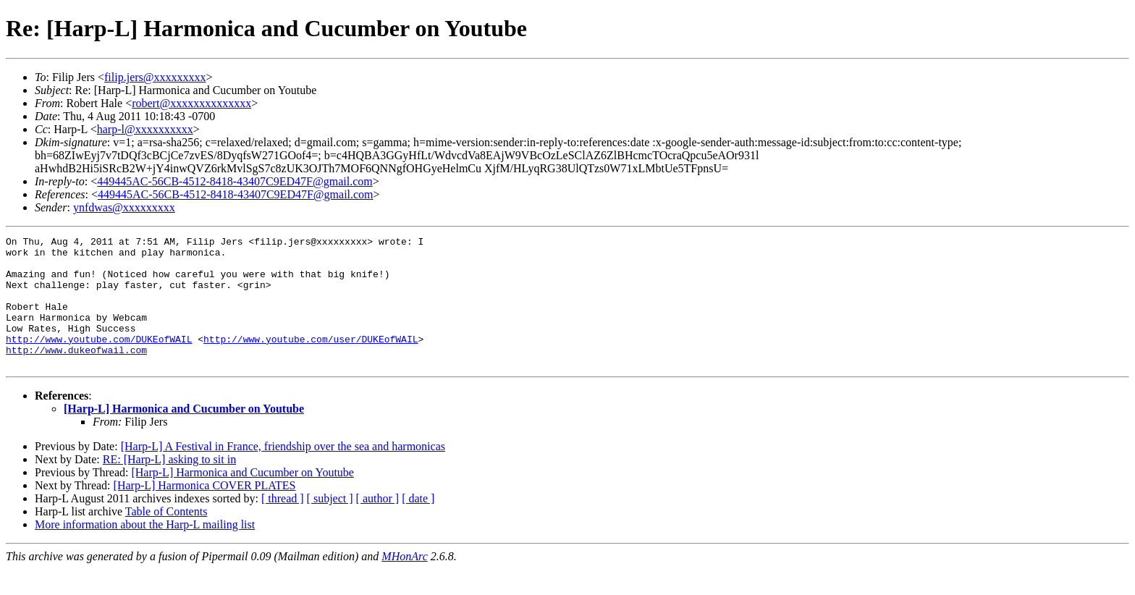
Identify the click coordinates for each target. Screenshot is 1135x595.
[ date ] (418, 524)
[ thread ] (282, 524)
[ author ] (378, 524)
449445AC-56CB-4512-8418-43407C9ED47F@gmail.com (235, 181)
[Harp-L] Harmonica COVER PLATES (205, 511)
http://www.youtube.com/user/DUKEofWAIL (310, 360)
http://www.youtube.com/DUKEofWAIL (99, 360)
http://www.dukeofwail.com (76, 373)
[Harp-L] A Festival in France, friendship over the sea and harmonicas (283, 472)
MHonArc (404, 582)
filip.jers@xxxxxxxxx (155, 77)
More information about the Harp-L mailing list (145, 550)
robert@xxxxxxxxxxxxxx (191, 103)
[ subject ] (330, 524)
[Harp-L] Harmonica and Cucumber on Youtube (184, 435)
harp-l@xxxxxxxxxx (145, 129)
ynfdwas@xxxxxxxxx (124, 207)
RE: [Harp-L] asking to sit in (169, 485)
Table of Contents (166, 537)
